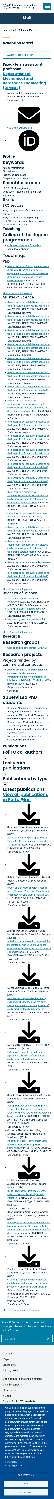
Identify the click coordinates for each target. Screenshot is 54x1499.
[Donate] (27, 1338)
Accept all (25, 1492)
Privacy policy (11, 1462)
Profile (9, 156)
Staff (13, 30)
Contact (7, 1353)
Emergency (9, 1364)
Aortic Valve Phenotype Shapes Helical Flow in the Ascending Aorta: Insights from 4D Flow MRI (28, 841)
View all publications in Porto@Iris (25, 797)
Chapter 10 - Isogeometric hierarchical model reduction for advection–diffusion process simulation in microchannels (27, 1283)
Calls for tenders (12, 1384)
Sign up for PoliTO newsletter (19, 1401)
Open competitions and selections (22, 1378)
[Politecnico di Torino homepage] (20, 6)
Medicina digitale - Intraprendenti (24, 608)
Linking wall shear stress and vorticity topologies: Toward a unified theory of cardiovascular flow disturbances (26, 1056)
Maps (6, 1359)
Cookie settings (26, 1475)
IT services (9, 1390)
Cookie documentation (15, 1466)
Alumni (7, 1395)
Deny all (26, 1483)
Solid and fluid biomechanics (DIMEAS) (27, 647)
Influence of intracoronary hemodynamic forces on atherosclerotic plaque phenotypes (27, 1144)
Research (11, 636)
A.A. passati (17, 293)
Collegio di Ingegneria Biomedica (24, 245)
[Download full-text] (29, 814)
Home (6, 30)
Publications (14, 746)
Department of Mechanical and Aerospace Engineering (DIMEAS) (24, 80)
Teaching (11, 228)
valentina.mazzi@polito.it (19, 128)
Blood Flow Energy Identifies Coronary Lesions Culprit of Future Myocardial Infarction (26, 1194)
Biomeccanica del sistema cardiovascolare (28, 562)
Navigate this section (27, 55)
